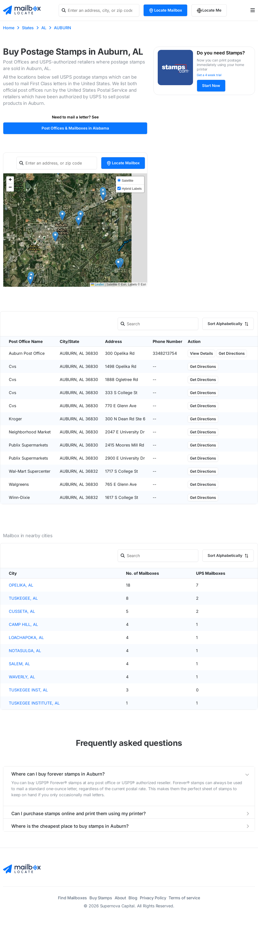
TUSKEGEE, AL (23, 598)
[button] (62, 215)
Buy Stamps (100, 897)
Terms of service (184, 897)
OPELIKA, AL (21, 585)
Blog (132, 897)
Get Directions (232, 353)
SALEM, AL (19, 663)
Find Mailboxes (72, 897)
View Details (201, 353)
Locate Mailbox (165, 10)
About (120, 897)
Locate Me (209, 10)
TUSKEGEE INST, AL (28, 689)
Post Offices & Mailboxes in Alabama (75, 128)
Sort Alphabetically (228, 323)
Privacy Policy (153, 897)
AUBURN (62, 27)
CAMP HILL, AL (23, 624)
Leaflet (97, 284)
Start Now (211, 85)
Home (8, 27)
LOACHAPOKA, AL (26, 637)
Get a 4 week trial (209, 75)
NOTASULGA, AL (25, 650)
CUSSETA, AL (22, 611)
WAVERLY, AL (22, 676)
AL (43, 27)
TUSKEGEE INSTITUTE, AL (34, 703)
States (28, 27)
